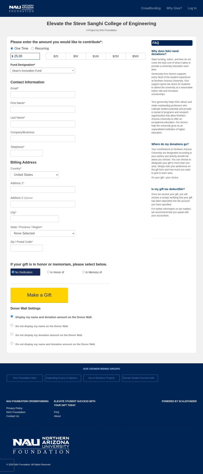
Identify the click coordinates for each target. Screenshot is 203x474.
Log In (192, 8)
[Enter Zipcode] (27, 248)
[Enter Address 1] (43, 189)
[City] (35, 218)
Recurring (40, 48)
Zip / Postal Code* (22, 241)
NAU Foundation (15, 412)
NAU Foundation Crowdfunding (27, 401)
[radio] (25, 272)
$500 (135, 56)
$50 (76, 56)
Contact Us (12, 416)
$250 (116, 56)
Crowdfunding (151, 8)
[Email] (43, 94)
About (57, 416)
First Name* (18, 103)
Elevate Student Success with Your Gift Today (140, 378)
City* (13, 212)
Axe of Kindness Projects (101, 378)
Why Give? (175, 8)
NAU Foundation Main (24, 378)
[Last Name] (43, 124)
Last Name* (18, 117)
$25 (56, 56)
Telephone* (17, 146)
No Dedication (22, 272)
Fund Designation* (23, 64)
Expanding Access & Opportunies (63, 378)
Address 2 (17, 197)
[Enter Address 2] (43, 204)
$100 (96, 56)
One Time (19, 48)
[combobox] (43, 70)
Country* (16, 168)
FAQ (56, 412)
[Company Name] (43, 138)
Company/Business (22, 132)
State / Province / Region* (26, 227)
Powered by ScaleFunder (179, 401)
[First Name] (43, 109)
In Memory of (92, 272)
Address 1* (17, 183)
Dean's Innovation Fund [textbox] (26, 70)
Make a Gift (39, 295)
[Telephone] (27, 153)
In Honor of (55, 272)
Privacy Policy (14, 408)
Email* (14, 88)
